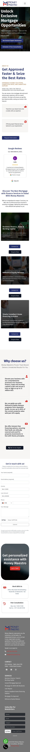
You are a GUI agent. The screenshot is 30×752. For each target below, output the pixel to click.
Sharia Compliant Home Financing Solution (15, 692)
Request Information (10, 138)
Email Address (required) (7, 479)
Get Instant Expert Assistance (12, 40)
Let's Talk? (15, 568)
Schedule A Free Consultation (12, 47)
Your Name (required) (6, 472)
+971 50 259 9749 (12, 651)
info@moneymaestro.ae (13, 654)
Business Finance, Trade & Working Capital (12, 679)
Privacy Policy (15, 746)
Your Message (4, 507)
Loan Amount (4, 493)
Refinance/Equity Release (12, 699)
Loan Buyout (8, 688)
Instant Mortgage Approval (13, 683)
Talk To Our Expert (14, 448)
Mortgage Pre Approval (11, 696)
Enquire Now (15, 252)
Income (3, 486)
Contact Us (14, 246)
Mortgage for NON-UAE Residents (15, 686)
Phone (2, 500)
